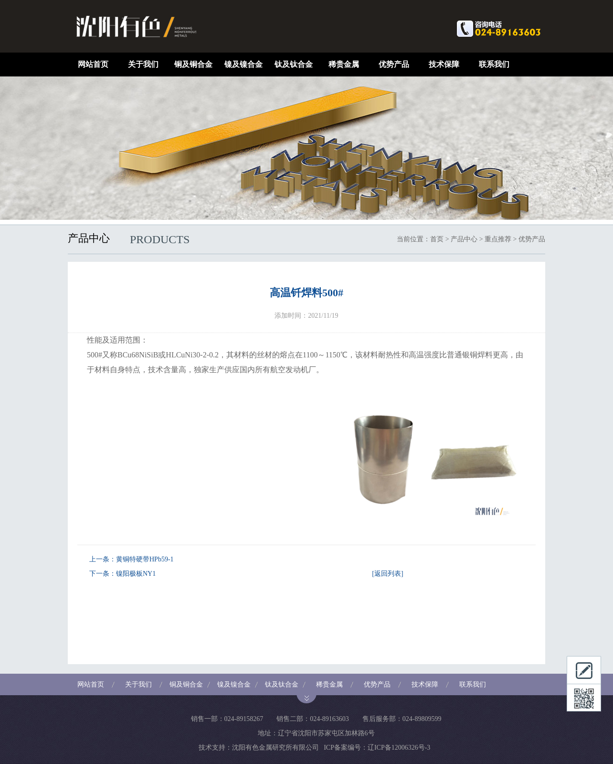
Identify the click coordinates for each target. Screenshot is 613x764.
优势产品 (394, 64)
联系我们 (494, 64)
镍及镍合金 (243, 64)
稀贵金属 (343, 64)
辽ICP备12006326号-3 (399, 747)
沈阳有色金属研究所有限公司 (275, 747)
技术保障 (444, 64)
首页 (437, 239)
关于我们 (143, 64)
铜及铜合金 (193, 64)
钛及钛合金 (294, 64)
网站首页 (93, 64)
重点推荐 (498, 239)
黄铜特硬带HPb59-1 (145, 559)
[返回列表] (387, 573)
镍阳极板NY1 (136, 573)
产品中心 (464, 239)
